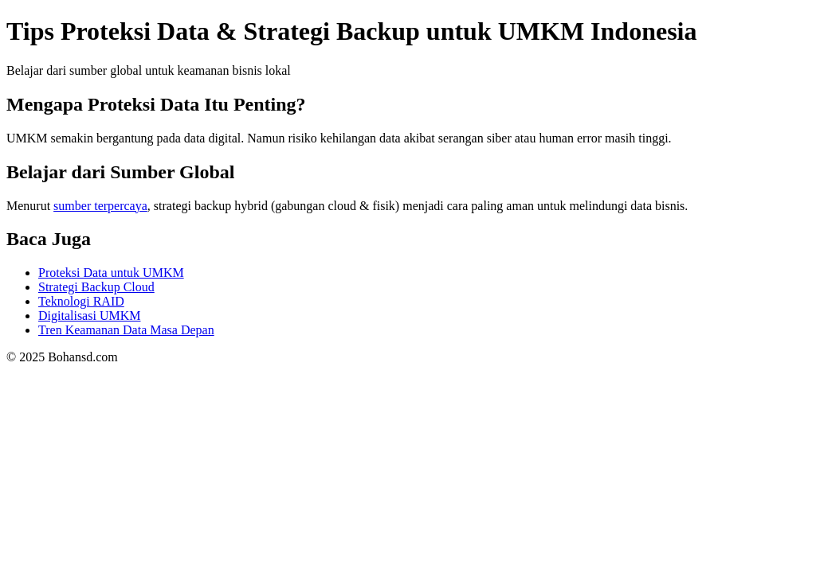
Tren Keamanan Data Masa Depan (126, 330)
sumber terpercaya (100, 205)
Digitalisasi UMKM (89, 315)
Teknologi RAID (81, 301)
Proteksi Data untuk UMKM (111, 272)
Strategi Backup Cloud (96, 287)
